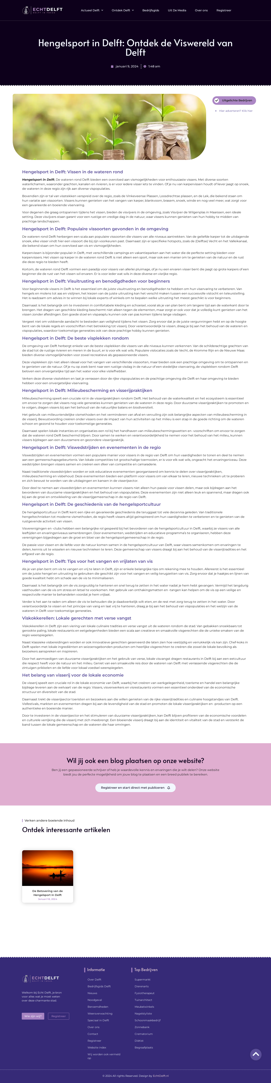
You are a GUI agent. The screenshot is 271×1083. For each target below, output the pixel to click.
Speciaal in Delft (98, 1020)
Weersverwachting (100, 1013)
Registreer (224, 9)
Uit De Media (177, 9)
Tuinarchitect (143, 1000)
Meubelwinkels (144, 1006)
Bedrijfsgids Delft (99, 986)
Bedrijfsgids (150, 9)
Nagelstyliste (143, 1013)
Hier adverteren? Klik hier (236, 111)
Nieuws (92, 993)
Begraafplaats (144, 1047)
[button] (246, 9)
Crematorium (144, 1034)
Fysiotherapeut (145, 993)
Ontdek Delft (123, 9)
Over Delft (94, 979)
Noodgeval (95, 1000)
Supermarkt (143, 979)
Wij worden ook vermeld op (104, 1056)
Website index (97, 1047)
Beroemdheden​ (98, 1006)
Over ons (201, 9)
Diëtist (139, 1040)
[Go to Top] (256, 1054)
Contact (93, 1034)
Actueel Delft (92, 9)
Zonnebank (142, 1027)
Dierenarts (142, 986)
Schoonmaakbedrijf (148, 1020)
